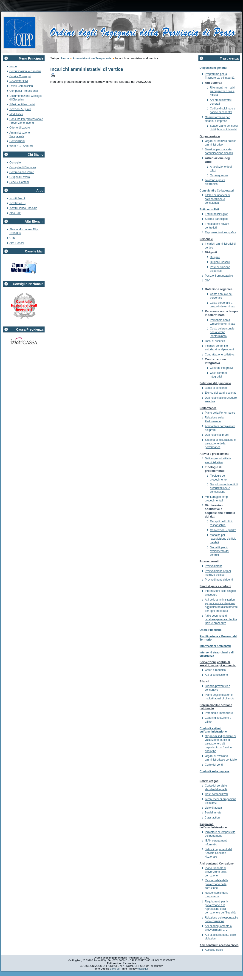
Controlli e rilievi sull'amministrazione (213, 730)
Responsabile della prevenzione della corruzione (216, 884)
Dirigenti (215, 257)
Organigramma (219, 175)
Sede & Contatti (19, 182)
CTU (12, 238)
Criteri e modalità (215, 670)
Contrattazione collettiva (219, 354)
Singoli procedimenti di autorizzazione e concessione (224, 488)
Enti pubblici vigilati (216, 214)
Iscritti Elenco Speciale (23, 208)
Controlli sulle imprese (214, 771)
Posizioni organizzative (219, 275)
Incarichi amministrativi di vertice (86, 69)
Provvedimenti (213, 566)
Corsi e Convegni (20, 76)
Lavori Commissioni (21, 86)
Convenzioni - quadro (223, 530)
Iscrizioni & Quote (20, 109)
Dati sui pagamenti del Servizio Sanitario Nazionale (218, 853)
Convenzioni (17, 141)
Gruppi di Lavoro (19, 177)
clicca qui (115, 968)
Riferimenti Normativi (22, 104)
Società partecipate (217, 218)
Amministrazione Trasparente (92, 58)
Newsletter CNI (18, 81)
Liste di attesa (213, 807)
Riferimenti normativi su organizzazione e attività (222, 91)
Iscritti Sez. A (17, 198)
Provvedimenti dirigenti (219, 579)
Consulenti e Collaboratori (217, 190)
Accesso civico (214, 949)
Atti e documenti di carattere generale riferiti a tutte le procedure (221, 619)
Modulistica (16, 114)
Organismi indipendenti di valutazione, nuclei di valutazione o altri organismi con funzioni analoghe (220, 744)
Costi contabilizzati (216, 794)
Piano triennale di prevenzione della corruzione (215, 872)
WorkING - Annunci (21, 146)
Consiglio (15, 162)
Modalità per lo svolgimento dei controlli (219, 551)
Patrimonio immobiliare (219, 713)
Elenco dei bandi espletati (220, 392)
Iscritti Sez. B (17, 203)
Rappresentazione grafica (220, 232)
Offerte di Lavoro (19, 127)
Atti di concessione (216, 674)
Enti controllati (209, 209)
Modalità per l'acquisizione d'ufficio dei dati (223, 538)
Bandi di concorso (216, 387)
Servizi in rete (213, 812)
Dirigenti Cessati (220, 262)
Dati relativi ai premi (217, 434)
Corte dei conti (214, 764)
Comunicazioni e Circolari (25, 71)
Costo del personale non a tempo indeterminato (222, 332)
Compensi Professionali (23, 90)
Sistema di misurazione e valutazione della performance (220, 443)
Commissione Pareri (21, 172)
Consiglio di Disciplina (22, 167)
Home (13, 66)
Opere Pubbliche (210, 630)
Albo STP (15, 213)
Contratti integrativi (221, 367)
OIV (207, 280)
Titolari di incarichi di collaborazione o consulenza (217, 199)
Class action (212, 817)
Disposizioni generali (213, 67)
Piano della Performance (220, 412)
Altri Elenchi (16, 243)
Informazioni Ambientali (215, 646)
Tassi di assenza (215, 341)
